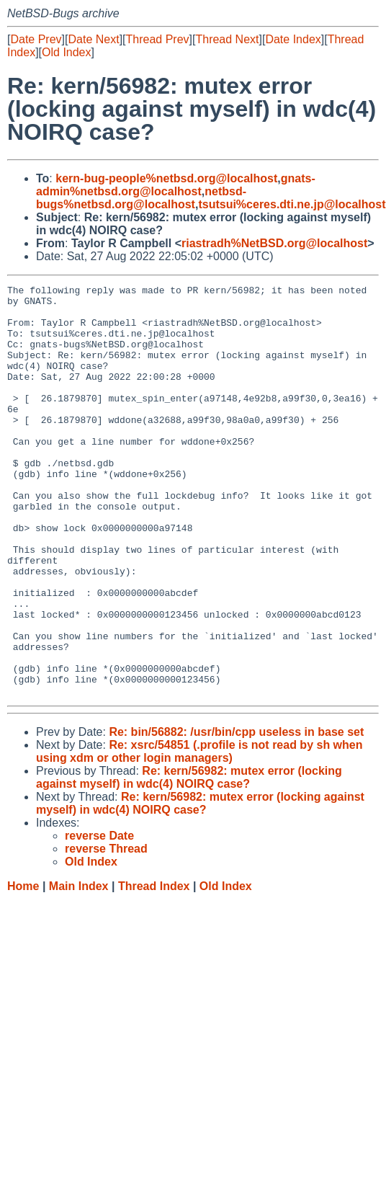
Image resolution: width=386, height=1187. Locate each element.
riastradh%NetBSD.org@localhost (274, 243)
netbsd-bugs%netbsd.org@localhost (141, 197)
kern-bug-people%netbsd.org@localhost (166, 178)
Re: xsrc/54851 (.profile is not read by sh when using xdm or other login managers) (199, 833)
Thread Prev (157, 39)
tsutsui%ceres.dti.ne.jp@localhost (291, 204)
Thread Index (154, 968)
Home (23, 968)
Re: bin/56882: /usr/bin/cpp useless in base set (236, 814)
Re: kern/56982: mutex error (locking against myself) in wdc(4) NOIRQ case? (189, 859)
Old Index (66, 52)
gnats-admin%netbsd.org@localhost (175, 184)
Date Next (93, 39)
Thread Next (227, 39)
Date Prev (35, 39)
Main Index (79, 968)
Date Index (292, 39)
